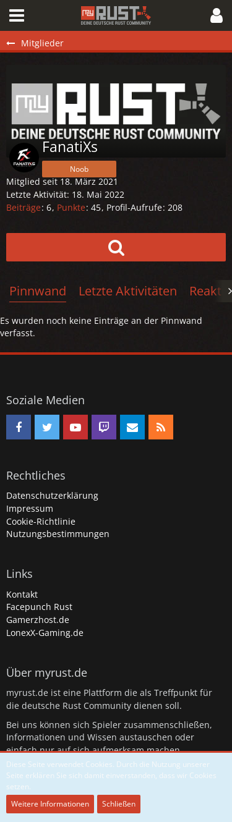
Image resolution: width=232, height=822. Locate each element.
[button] (16, 15)
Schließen (118, 804)
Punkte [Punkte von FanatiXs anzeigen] (71, 207)
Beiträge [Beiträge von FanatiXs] (23, 207)
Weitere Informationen (50, 804)
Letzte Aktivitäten (128, 290)
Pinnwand (37, 290)
